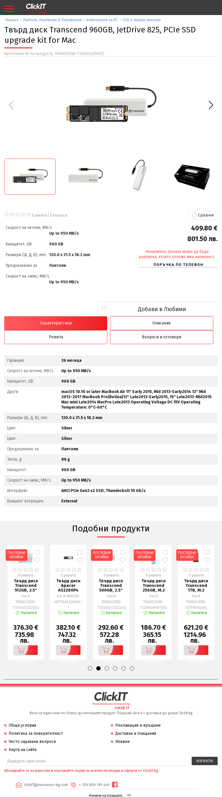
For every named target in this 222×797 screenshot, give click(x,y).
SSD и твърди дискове (141, 20)
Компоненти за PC (102, 20)
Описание (84, 323)
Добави (25, 637)
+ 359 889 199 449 (93, 771)
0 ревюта (39, 215)
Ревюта (138, 323)
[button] (211, 105)
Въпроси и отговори (192, 323)
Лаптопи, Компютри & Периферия (52, 20)
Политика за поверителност (36, 719)
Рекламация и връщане (138, 711)
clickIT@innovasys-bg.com (45, 771)
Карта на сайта (22, 736)
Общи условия (22, 711)
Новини (122, 728)
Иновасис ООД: (80, 792)
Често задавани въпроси (32, 728)
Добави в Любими (183, 309)
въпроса (58, 215)
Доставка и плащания (135, 719)
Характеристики (30, 323)
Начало (12, 20)
